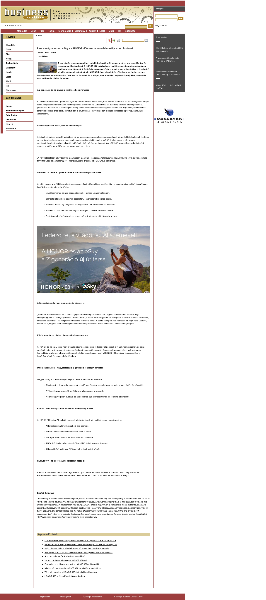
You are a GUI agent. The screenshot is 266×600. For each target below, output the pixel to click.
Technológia (64, 31)
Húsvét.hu (11, 128)
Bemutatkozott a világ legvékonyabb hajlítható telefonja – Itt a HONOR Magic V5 (81, 544)
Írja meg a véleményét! (92, 597)
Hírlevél (9, 124)
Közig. (51, 31)
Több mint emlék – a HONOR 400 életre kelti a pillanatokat (71, 572)
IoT (119, 31)
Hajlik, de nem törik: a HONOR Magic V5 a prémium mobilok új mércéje (77, 548)
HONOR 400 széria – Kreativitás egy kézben (65, 576)
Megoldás (22, 31)
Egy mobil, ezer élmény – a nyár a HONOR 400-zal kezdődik (72, 564)
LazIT (102, 31)
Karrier (92, 31)
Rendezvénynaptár (15, 110)
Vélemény (80, 31)
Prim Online (11, 115)
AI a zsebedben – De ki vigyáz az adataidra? (65, 556)
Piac (42, 31)
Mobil (111, 31)
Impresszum (45, 597)
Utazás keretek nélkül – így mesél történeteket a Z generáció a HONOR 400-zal (80, 540)
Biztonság (130, 31)
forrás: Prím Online (47, 52)
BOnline (39, 36)
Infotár (9, 106)
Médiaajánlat (65, 597)
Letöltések (11, 119)
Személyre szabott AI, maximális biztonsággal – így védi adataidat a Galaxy (78, 552)
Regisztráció (161, 25)
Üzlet (33, 31)
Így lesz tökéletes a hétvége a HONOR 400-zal (66, 560)
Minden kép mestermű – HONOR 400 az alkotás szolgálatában (73, 568)
